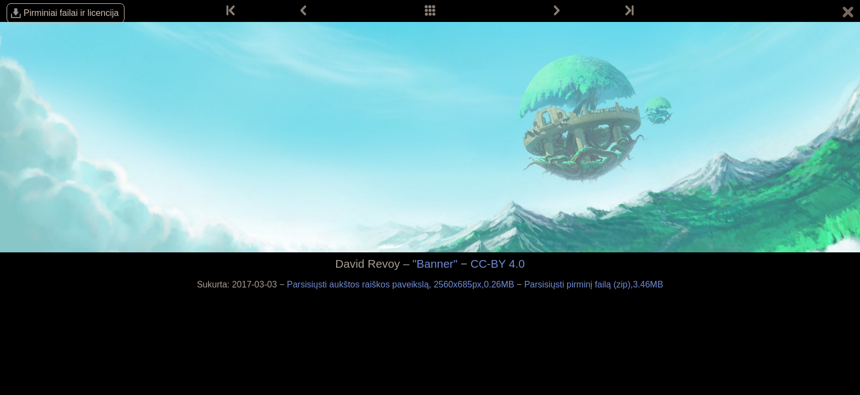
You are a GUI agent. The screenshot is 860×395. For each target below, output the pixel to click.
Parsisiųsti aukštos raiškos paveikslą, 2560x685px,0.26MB (402, 284)
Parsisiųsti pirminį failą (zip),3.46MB (593, 284)
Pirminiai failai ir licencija (71, 13)
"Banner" (434, 263)
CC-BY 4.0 (498, 263)
